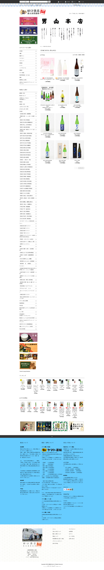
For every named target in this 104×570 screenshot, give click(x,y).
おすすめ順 (75, 54)
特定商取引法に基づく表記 (58, 538)
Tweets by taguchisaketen (25, 371)
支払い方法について (57, 531)
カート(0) (81, 1)
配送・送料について (57, 533)
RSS (54, 543)
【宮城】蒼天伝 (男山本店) (47, 46)
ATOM (56, 543)
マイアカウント (72, 529)
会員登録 (67, 1)
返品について (55, 536)
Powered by (52, 566)
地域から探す (38, 5)
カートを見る (71, 536)
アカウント (61, 1)
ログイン (73, 1)
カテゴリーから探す (28, 5)
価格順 (79, 54)
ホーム (21, 5)
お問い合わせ (76, 5)
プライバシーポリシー (57, 541)
